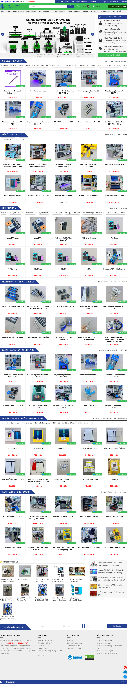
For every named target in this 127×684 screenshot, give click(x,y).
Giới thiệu (70, 641)
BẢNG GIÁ (117, 12)
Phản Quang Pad (85, 423)
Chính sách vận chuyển (105, 651)
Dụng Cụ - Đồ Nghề (27, 12)
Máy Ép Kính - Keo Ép (9, 12)
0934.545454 (120, 6)
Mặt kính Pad (14, 423)
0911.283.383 (122, 2)
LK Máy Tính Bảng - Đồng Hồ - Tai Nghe (82, 12)
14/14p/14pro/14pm (72, 213)
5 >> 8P (3, 213)
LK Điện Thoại (58, 12)
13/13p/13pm (57, 213)
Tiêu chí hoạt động (74, 648)
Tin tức (66, 2)
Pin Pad (3, 423)
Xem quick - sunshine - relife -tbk (114, 350)
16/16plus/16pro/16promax (115, 213)
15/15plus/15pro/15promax (92, 213)
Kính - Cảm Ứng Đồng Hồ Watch (64, 423)
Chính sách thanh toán (105, 641)
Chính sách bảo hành (104, 643)
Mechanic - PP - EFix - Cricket (12, 66)
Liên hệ (97, 6)
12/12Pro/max (44, 213)
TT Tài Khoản (105, 12)
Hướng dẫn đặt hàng (74, 643)
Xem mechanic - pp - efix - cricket (113, 282)
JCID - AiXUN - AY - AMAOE (61, 66)
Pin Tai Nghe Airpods (42, 423)
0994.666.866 (110, 2)
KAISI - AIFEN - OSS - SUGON (109, 66)
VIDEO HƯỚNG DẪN (10, 562)
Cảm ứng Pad (27, 423)
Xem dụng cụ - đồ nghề (117, 61)
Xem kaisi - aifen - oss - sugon (115, 492)
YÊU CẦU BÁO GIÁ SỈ (112, 55)
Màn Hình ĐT (23, 139)
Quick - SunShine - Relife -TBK (37, 66)
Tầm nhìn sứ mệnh (73, 646)
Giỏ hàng (84, 6)
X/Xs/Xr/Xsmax (15, 213)
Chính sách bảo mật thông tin (107, 653)
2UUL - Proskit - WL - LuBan (85, 66)
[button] (92, 34)
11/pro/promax (30, 213)
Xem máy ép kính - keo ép (116, 135)
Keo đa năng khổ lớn (8, 139)
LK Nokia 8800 (43, 12)
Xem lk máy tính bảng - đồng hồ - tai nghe (111, 418)
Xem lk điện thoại (119, 208)
